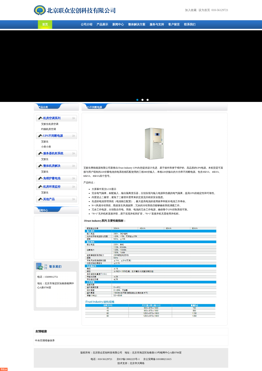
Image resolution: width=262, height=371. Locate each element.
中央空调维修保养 (45, 340)
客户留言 (174, 24)
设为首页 (204, 10)
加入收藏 (190, 10)
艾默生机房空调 (49, 124)
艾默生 (45, 141)
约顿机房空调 (48, 129)
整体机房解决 (51, 165)
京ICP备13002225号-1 (128, 359)
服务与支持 (157, 24)
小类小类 (46, 146)
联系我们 (189, 24)
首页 (45, 24)
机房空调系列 (51, 118)
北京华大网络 (137, 363)
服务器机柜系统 (53, 153)
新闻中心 (118, 24)
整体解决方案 (136, 24)
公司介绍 (86, 24)
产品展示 (102, 24)
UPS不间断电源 (53, 135)
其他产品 (49, 199)
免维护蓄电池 (51, 178)
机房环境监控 (51, 186)
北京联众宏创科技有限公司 (107, 352)
